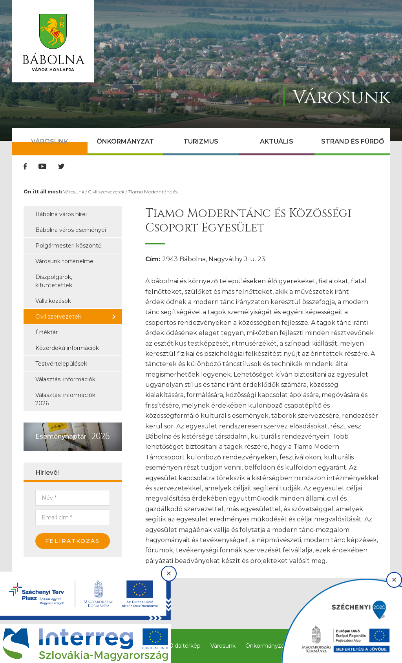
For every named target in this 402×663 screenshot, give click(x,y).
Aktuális (276, 141)
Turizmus (200, 141)
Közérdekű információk (67, 348)
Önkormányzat (125, 141)
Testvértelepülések (61, 363)
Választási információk (65, 379)
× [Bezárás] (169, 573)
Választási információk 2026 (65, 399)
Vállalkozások (53, 300)
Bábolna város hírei (61, 214)
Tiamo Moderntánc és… (154, 192)
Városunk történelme (64, 261)
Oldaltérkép (185, 645)
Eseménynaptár (60, 436)
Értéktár (46, 332)
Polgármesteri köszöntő (68, 245)
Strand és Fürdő (352, 141)
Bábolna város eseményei (70, 229)
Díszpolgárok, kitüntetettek (53, 281)
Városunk (49, 141)
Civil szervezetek (106, 192)
